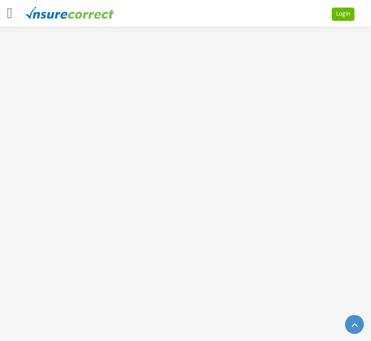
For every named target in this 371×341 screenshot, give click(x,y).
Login (343, 14)
